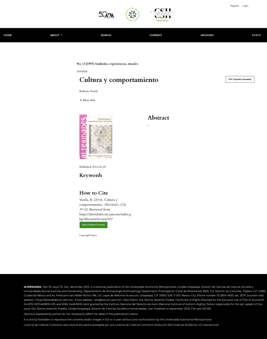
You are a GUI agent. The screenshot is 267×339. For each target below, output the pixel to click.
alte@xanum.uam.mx (108, 299)
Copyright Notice (88, 235)
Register (234, 5)
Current (156, 35)
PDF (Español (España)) (240, 79)
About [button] (55, 35)
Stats (256, 35)
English (257, 5)
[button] (87, 100)
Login (245, 5)
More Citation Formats (93, 225)
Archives (207, 35)
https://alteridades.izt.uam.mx (54, 299)
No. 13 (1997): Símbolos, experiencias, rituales (107, 64)
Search (106, 35)
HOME (8, 35)
